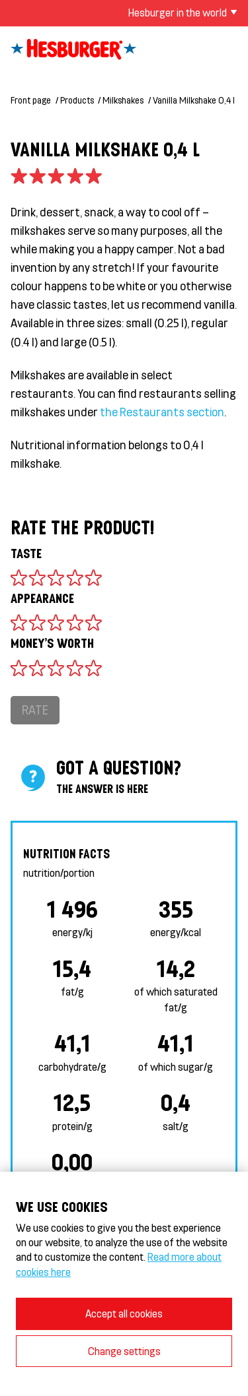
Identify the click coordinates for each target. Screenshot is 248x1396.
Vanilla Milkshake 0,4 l (194, 100)
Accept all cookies (124, 1313)
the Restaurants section (162, 411)
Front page (31, 100)
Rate (35, 709)
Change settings (124, 1351)
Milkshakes (123, 100)
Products (77, 100)
